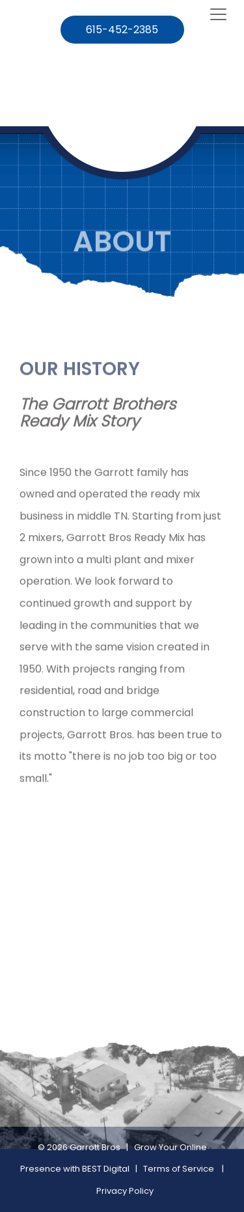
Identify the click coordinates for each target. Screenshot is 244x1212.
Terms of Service (178, 1169)
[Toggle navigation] (218, 15)
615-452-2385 (122, 29)
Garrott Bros (95, 1147)
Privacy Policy (125, 1191)
